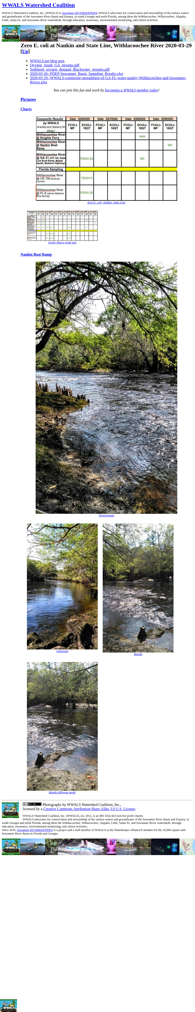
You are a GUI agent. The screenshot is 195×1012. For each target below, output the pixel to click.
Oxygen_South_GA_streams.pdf (54, 65)
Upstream (62, 651)
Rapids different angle (62, 792)
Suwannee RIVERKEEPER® (80, 13)
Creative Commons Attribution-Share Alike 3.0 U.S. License (89, 809)
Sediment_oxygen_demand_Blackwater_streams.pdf (70, 69)
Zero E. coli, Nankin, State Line (106, 202)
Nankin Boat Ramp (36, 254)
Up (25, 51)
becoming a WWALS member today (131, 90)
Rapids (138, 654)
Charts (26, 109)
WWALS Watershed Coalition (38, 5)
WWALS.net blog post (47, 61)
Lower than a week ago (62, 242)
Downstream (106, 515)
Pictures (28, 99)
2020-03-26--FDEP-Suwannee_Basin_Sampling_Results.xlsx (76, 74)
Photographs (51, 805)
